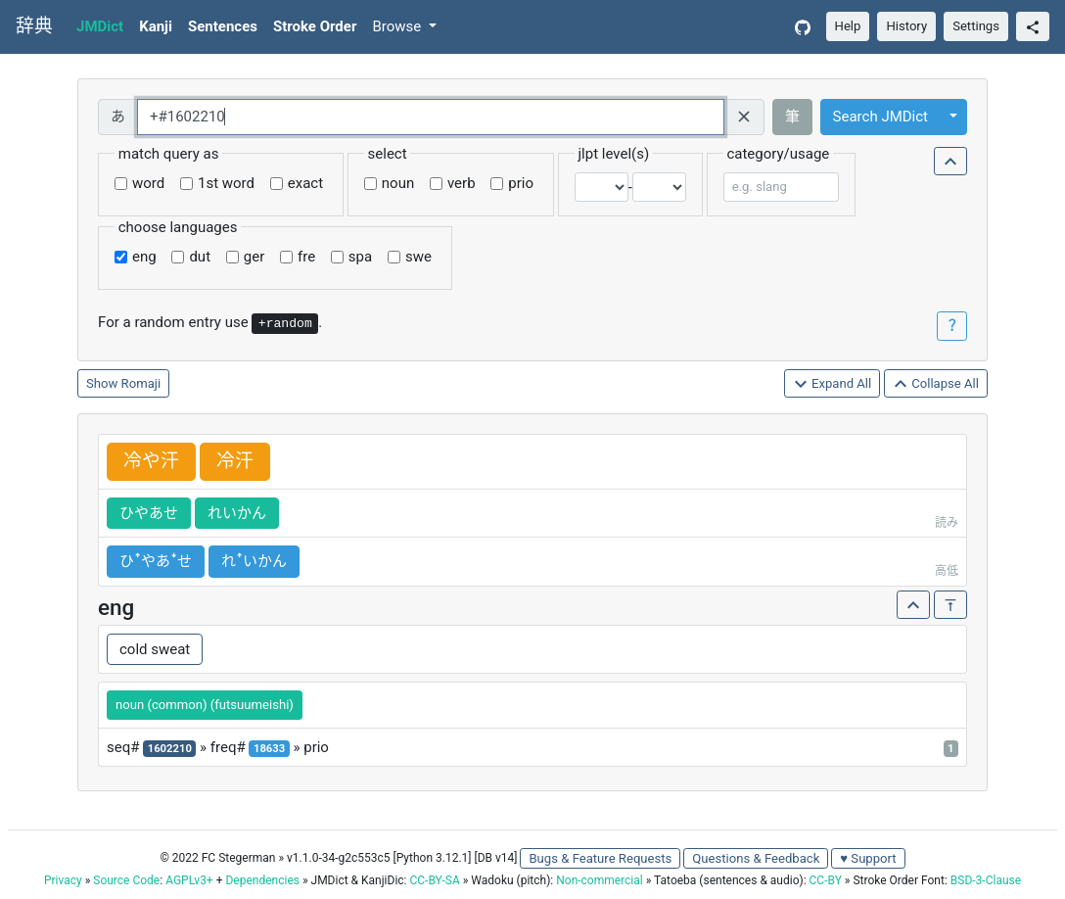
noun (398, 183)
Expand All (832, 384)
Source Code (126, 880)
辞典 (34, 26)
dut (199, 256)
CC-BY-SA (434, 880)
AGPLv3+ (189, 880)
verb (461, 183)
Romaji (141, 383)
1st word (226, 183)
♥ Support (868, 858)
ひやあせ (148, 513)
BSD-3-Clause (985, 880)
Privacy (63, 880)
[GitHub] (802, 27)
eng (144, 256)
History (906, 26)
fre (306, 256)
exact (305, 183)
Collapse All (936, 384)
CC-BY (826, 880)
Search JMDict (880, 116)
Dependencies (262, 880)
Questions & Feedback (755, 858)
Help (848, 26)
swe (418, 256)
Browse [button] (398, 26)
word (148, 183)
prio (520, 183)
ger (254, 256)
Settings (975, 26)
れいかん (237, 513)
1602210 (170, 748)
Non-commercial (599, 880)
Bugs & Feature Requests (600, 858)
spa (360, 256)
